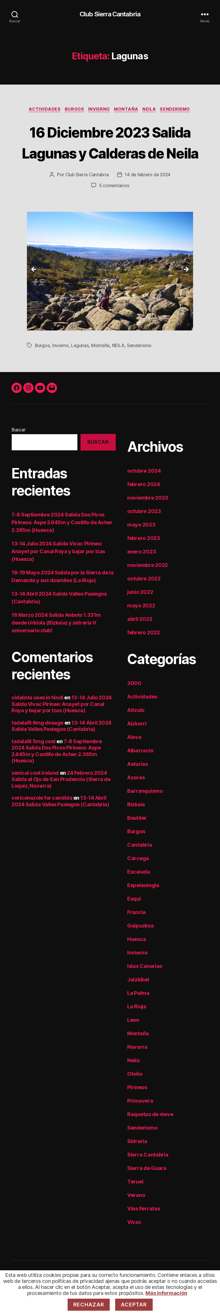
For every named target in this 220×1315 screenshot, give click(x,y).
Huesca (136, 961)
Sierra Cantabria (147, 1177)
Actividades (41, 110)
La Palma (138, 1015)
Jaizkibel (138, 1002)
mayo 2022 (141, 628)
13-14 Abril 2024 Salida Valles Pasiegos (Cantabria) (61, 748)
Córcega (138, 880)
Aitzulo (135, 732)
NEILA (118, 368)
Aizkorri (137, 746)
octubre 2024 (144, 493)
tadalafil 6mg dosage (37, 745)
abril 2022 (139, 641)
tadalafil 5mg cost (33, 763)
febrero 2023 (143, 560)
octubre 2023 (144, 533)
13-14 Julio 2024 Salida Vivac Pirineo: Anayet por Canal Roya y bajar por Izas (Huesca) (58, 573)
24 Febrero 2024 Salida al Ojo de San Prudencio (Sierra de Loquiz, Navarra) (61, 801)
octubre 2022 (144, 601)
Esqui (134, 921)
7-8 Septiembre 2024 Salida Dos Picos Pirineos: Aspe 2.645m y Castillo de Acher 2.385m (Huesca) (62, 544)
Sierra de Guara (146, 1190)
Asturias (137, 786)
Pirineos (137, 1109)
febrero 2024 (143, 506)
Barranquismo (145, 813)
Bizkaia (136, 826)
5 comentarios (114, 208)
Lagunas (80, 368)
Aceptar (134, 1305)
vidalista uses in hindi (37, 720)
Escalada (138, 894)
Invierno (98, 110)
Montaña (127, 110)
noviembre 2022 (147, 587)
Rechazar (88, 1305)
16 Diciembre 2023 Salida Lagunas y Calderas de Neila (110, 153)
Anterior (34, 292)
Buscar (18, 452)
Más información (166, 1293)
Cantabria (139, 867)
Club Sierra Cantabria (110, 14)
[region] (110, 293)
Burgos (72, 110)
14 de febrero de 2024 (148, 197)
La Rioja (136, 1029)
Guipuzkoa (140, 948)
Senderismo (180, 110)
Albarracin (140, 773)
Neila (152, 110)
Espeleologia (143, 907)
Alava (134, 759)
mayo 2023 (141, 547)
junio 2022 (140, 614)
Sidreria (137, 1163)
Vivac (134, 1244)
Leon (133, 1042)
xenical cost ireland (35, 795)
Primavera (140, 1123)
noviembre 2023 (147, 520)
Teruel (135, 1204)
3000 (134, 705)
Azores (136, 800)
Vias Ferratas (143, 1231)
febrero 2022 (143, 654)
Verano (136, 1217)
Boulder (137, 840)
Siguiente (186, 292)
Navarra (137, 1069)
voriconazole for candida (41, 820)
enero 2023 (141, 574)
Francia (136, 934)
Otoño (134, 1096)
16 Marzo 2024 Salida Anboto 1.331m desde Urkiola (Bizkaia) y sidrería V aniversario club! (56, 645)
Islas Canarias (144, 988)
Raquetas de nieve (150, 1136)
